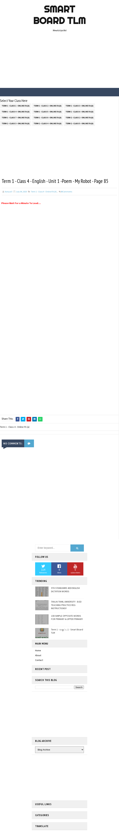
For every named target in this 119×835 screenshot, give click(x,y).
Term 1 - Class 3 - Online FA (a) (79, 105)
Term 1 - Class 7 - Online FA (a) (15, 117)
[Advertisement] (59, 61)
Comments (66, 191)
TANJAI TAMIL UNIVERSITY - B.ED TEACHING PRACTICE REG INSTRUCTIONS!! (66, 605)
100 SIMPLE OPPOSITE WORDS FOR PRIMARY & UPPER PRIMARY (67, 617)
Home (38, 650)
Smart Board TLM (59, 14)
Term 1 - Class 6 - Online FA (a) (79, 111)
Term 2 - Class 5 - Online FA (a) (79, 123)
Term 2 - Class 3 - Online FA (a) (15, 123)
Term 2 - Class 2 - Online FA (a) (79, 117)
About (38, 655)
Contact (39, 659)
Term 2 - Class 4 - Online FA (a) (47, 123)
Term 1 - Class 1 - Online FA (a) (15, 105)
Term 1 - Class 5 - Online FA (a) (47, 111)
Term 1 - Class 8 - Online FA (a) (47, 117)
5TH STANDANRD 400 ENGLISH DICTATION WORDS (65, 589)
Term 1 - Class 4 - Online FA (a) (15, 111)
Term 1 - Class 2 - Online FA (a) (47, 105)
